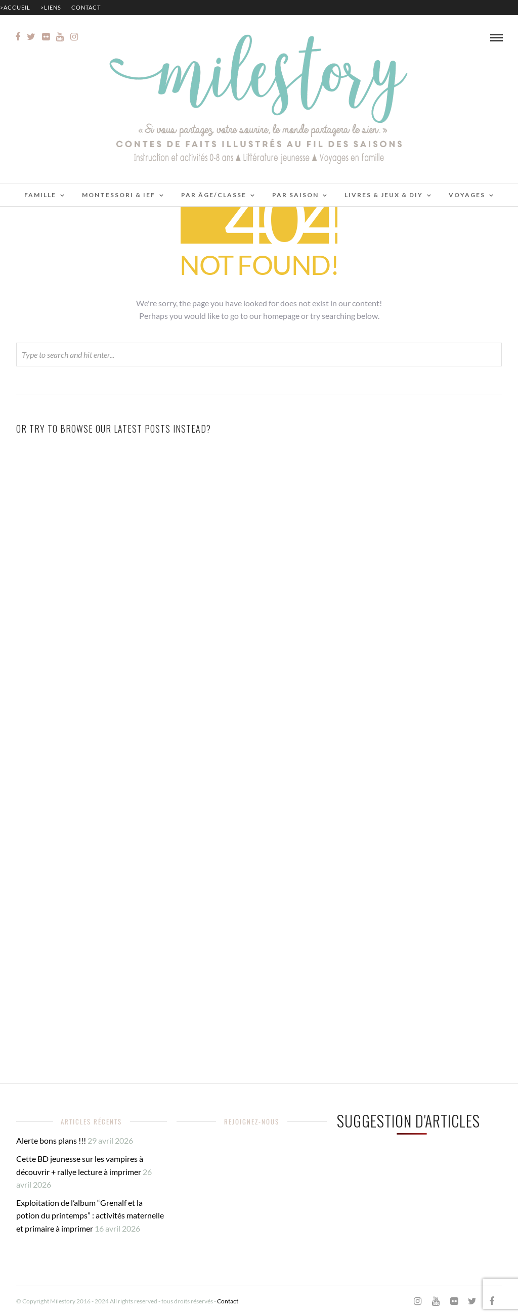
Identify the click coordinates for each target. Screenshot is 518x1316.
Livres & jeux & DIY (383, 195)
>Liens (50, 7)
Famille (40, 195)
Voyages (467, 195)
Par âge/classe (213, 195)
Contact (86, 7)
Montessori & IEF (118, 195)
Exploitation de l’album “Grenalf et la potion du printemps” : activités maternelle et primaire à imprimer (90, 1215)
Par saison (295, 195)
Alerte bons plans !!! (51, 1140)
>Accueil (15, 7)
